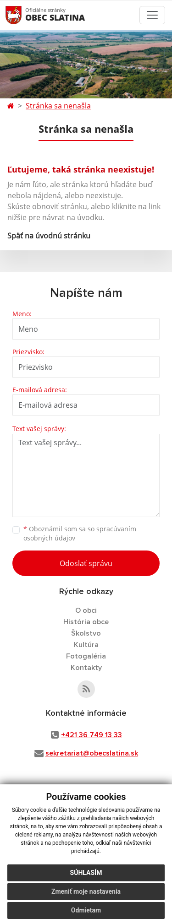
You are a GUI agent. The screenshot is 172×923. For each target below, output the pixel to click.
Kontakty (86, 667)
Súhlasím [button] (86, 872)
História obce (86, 622)
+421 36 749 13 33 (91, 735)
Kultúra (86, 644)
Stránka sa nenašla (58, 106)
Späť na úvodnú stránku (48, 236)
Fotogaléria (86, 656)
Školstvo (86, 633)
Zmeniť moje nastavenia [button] (86, 891)
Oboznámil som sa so (79, 533)
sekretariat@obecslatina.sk (91, 753)
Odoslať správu (86, 563)
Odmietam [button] (86, 910)
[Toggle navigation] (152, 15)
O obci (86, 610)
